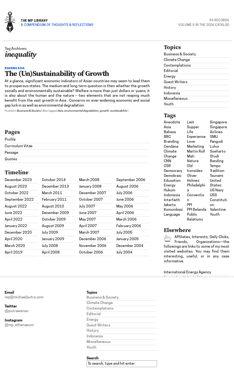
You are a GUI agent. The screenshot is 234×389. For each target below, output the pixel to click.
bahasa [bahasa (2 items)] (170, 132)
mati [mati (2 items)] (190, 156)
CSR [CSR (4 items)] (167, 166)
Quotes (11, 159)
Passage (11, 153)
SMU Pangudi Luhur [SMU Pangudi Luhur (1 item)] (216, 142)
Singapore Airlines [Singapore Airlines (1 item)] (218, 129)
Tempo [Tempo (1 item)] (215, 166)
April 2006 (125, 213)
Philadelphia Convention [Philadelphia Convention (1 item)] (196, 193)
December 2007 (92, 193)
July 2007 (87, 206)
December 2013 (55, 187)
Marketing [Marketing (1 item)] (195, 147)
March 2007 (89, 233)
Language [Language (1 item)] (172, 215)
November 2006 (92, 246)
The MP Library (34, 20)
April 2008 (51, 252)
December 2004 (129, 246)
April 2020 (13, 239)
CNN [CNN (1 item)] (167, 161)
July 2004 (124, 252)
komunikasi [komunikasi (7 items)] (173, 210)
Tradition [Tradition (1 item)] (217, 171)
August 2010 (53, 206)
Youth (169, 104)
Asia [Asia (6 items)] (167, 127)
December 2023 (18, 180)
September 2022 (19, 200)
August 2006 (127, 187)
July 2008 (50, 246)
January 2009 (53, 239)
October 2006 (91, 252)
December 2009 (55, 213)
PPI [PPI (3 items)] (189, 205)
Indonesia (172, 93)
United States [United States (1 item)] (215, 183)
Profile (10, 140)
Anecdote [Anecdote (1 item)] (172, 122)
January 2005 (127, 239)
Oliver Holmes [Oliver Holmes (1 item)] (193, 178)
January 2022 (16, 226)
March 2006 (126, 219)
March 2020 (15, 246)
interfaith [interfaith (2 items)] (172, 200)
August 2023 (16, 187)
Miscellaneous (176, 99)
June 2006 (125, 200)
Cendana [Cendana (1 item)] (171, 147)
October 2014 (54, 180)
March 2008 (89, 180)
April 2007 (88, 226)
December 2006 (92, 239)
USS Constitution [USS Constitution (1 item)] (218, 200)
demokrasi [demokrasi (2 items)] (172, 176)
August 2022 (16, 206)
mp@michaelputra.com (24, 297)
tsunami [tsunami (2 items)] (216, 176)
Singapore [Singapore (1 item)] (218, 122)
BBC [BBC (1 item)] (167, 137)
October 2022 (17, 193)
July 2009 (50, 233)
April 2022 (13, 219)
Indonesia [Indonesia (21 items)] (172, 195)
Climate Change (177, 60)
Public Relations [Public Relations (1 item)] (195, 217)
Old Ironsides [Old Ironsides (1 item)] (194, 168)
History (170, 88)
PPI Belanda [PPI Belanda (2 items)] (196, 210)
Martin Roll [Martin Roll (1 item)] (196, 151)
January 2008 (90, 187)
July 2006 (124, 193)
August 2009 (53, 226)
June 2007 (88, 213)
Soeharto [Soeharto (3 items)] (218, 151)
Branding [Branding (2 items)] (171, 142)
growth (104, 111)
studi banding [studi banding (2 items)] (216, 159)
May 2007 (87, 219)
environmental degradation (81, 111)
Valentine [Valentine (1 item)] (218, 210)
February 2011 (54, 200)
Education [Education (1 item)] (172, 181)
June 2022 (13, 213)
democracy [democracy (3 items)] (173, 171)
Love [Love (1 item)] (191, 142)
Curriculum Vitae (19, 146)
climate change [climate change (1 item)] (170, 154)
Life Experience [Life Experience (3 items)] (196, 134)
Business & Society (29, 111)
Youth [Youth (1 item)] (215, 215)
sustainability (118, 111)
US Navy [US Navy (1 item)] (216, 190)
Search (93, 358)
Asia (60, 111)
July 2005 (124, 233)
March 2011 (52, 193)
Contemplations (177, 66)
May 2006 (124, 206)
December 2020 (18, 233)
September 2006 (130, 180)
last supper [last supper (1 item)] (193, 125)
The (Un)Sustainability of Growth (57, 73)
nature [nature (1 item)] (193, 161)
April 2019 (13, 252)
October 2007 (91, 200)
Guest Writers (175, 82)
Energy (170, 77)
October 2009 (54, 219)
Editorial (171, 71)
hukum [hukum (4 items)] (169, 190)
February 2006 (128, 226)
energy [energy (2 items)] (170, 185)
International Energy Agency (187, 272)
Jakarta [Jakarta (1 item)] (170, 205)
